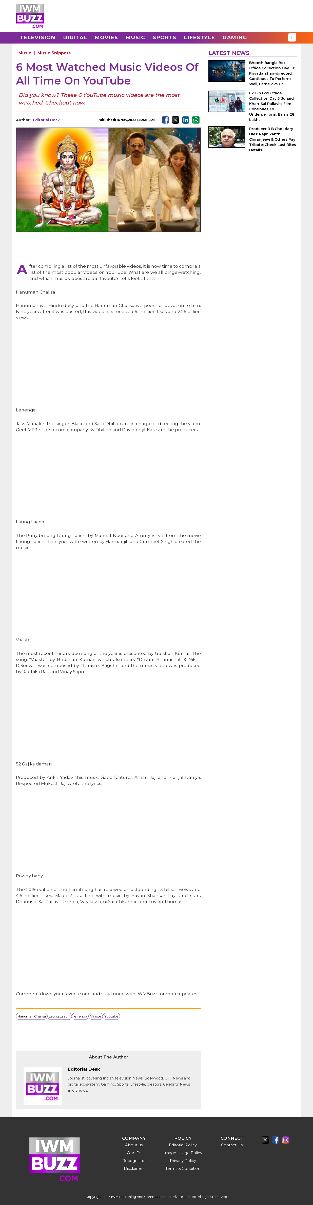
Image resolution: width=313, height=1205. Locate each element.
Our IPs (134, 1152)
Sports (164, 37)
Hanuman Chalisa (31, 1016)
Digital (75, 37)
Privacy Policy (183, 1160)
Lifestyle (199, 37)
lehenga (80, 1016)
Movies (106, 37)
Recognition (134, 1160)
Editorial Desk (46, 120)
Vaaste (95, 1016)
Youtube (111, 1016)
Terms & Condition (182, 1168)
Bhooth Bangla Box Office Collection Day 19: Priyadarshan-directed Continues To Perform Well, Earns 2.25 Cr (272, 73)
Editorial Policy (183, 1144)
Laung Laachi (59, 1016)
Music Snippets (54, 53)
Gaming (235, 37)
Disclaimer (134, 1168)
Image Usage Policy (183, 1152)
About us (134, 1144)
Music (135, 37)
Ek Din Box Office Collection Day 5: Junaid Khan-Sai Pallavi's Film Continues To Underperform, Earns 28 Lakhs (272, 106)
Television (37, 37)
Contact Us (232, 1144)
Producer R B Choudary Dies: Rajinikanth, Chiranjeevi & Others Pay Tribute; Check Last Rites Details (272, 139)
